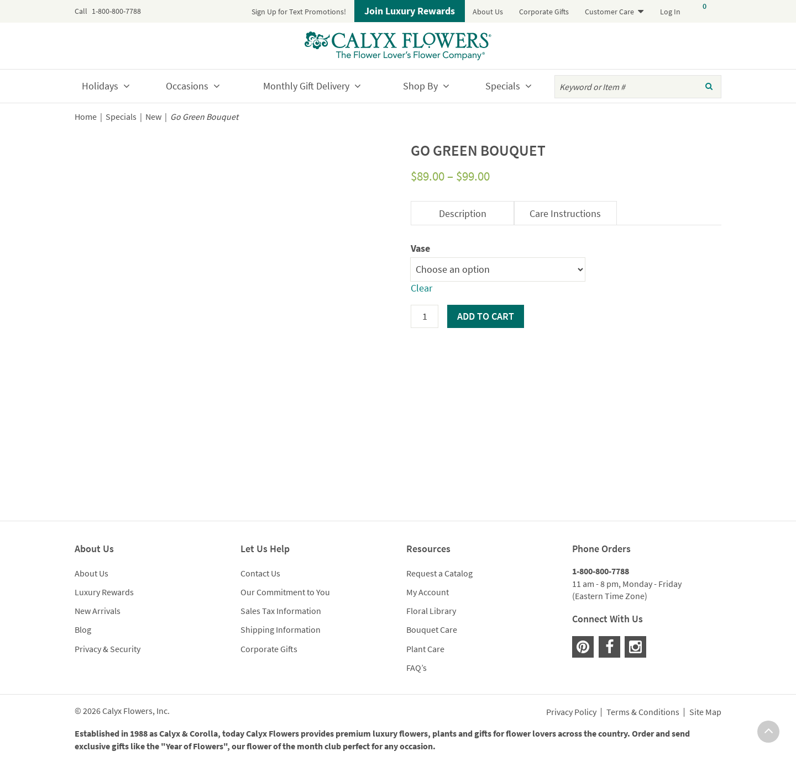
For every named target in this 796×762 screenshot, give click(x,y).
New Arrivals (98, 610)
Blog (83, 629)
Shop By (420, 86)
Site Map (705, 712)
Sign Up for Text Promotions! (299, 12)
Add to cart (485, 316)
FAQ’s (416, 667)
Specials (502, 86)
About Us (488, 12)
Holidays (100, 86)
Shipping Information (280, 629)
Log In (670, 12)
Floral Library (431, 610)
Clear (421, 288)
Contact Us (260, 573)
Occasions (187, 86)
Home (86, 117)
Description (462, 213)
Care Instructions (565, 213)
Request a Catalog (439, 573)
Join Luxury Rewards (409, 10)
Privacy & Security (107, 648)
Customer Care (609, 12)
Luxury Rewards (104, 591)
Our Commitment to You (285, 591)
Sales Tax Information (280, 610)
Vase (420, 248)
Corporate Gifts (544, 12)
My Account (427, 591)
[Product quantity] (424, 316)
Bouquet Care (431, 629)
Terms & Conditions (642, 712)
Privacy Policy (571, 712)
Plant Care (425, 648)
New (153, 117)
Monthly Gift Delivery (306, 86)
